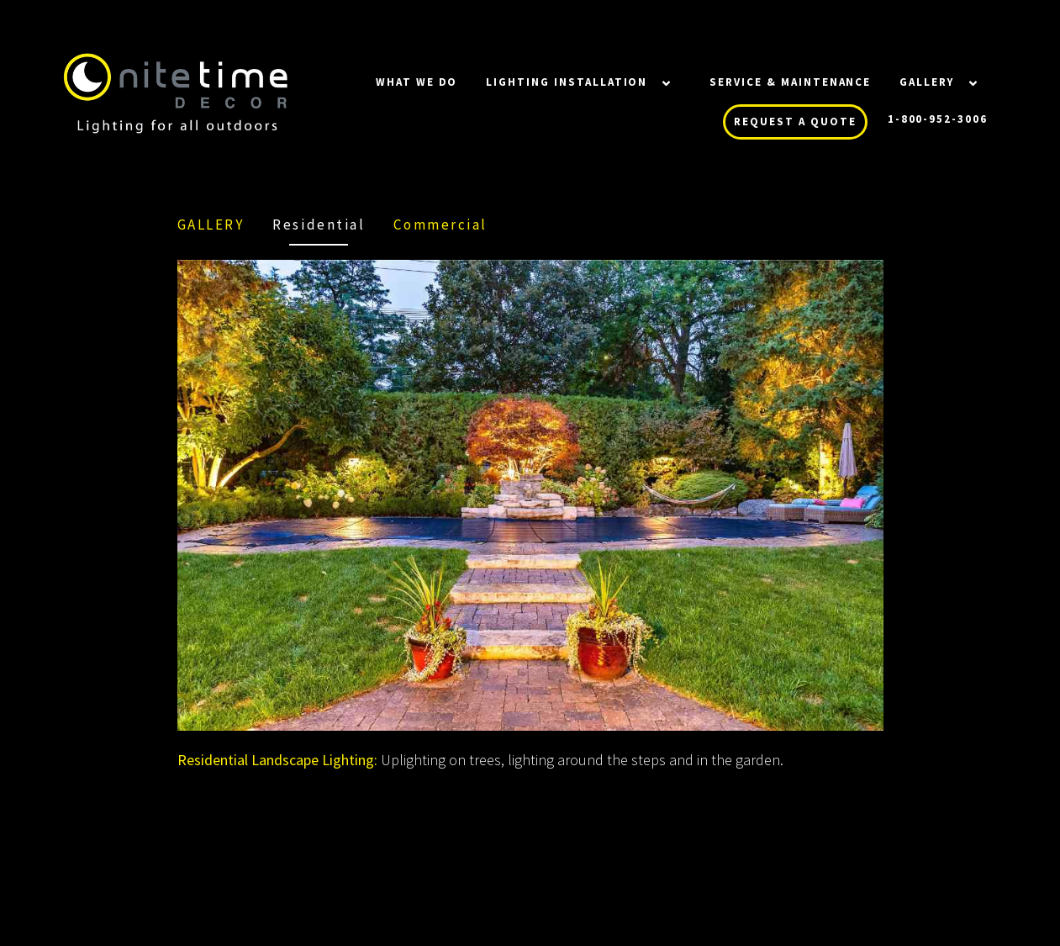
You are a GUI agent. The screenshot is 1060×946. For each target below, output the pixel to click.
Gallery (926, 82)
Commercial (440, 224)
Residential (318, 224)
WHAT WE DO (417, 82)
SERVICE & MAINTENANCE (790, 82)
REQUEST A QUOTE (795, 121)
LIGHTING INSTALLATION (566, 82)
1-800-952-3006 (938, 119)
